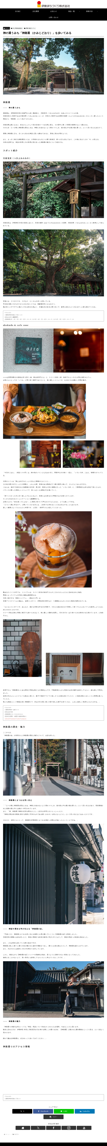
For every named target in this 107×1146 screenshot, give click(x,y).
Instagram (23, 718)
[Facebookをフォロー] (54, 1122)
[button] (87, 1111)
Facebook (13, 718)
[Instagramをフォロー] (58, 1122)
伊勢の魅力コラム (30, 28)
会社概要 (11, 1143)
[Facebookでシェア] (37, 1111)
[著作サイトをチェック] (44, 1122)
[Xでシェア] (20, 1111)
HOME (4, 1143)
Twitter (18, 718)
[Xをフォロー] (49, 1122)
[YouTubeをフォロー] (63, 1122)
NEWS (6, 28)
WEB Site (7, 718)
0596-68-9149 (9, 712)
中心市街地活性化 (16, 28)
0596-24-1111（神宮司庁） (12, 317)
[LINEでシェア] (53, 1111)
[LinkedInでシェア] (70, 1111)
